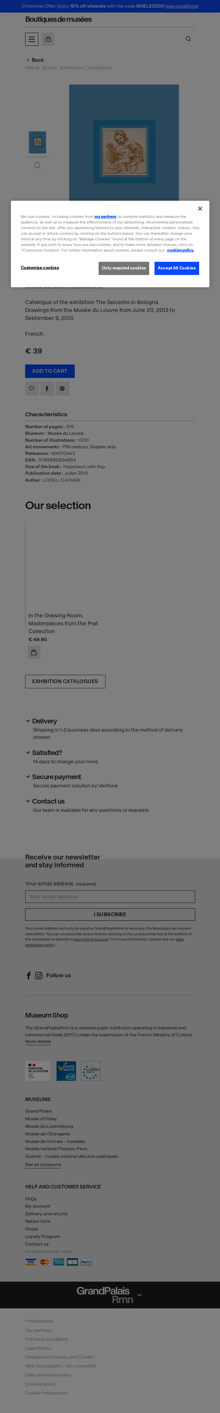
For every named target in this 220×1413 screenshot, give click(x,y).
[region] (110, 244)
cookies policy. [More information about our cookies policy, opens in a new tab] (180, 250)
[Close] (200, 208)
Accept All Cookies (177, 268)
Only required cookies (124, 268)
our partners (105, 217)
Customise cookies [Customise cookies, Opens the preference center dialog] (40, 268)
